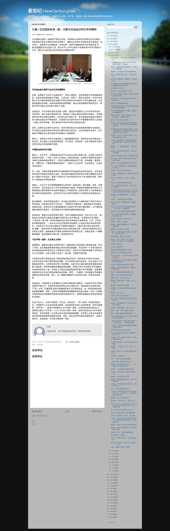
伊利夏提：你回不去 (118, 88)
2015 (111, 494)
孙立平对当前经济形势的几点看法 (122, 264)
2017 (111, 488)
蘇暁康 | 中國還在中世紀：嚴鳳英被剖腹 (124, 156)
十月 (113, 52)
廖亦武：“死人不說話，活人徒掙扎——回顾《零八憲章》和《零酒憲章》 (124, 240)
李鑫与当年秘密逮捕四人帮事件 (121, 250)
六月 (113, 456)
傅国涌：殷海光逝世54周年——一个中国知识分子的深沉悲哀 (124, 365)
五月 (113, 459)
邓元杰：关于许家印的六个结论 (121, 91)
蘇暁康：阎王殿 (116, 244)
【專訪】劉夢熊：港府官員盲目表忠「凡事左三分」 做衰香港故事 (123, 321)
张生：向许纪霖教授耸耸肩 (120, 388)
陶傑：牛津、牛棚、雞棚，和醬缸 (122, 310)
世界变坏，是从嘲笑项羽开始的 (121, 252)
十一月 (113, 49)
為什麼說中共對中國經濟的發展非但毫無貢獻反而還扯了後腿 (124, 84)
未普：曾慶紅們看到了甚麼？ (121, 447)
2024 (111, 41)
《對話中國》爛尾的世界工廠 (121, 361)
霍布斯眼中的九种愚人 (118, 435)
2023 (111, 44)
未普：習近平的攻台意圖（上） (121, 295)
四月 (113, 462)
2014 (111, 497)
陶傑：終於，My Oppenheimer (121, 278)
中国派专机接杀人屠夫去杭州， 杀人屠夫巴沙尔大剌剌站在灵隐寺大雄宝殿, (124, 191)
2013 (111, 500)
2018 (111, 486)
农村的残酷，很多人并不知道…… (122, 236)
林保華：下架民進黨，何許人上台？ (123, 307)
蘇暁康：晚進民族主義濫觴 (120, 285)
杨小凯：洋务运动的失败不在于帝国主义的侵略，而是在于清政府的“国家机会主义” (124, 124)
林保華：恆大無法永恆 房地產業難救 (123, 71)
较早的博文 (97, 411)
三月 (113, 465)
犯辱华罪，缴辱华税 (118, 356)
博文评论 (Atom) (42, 416)
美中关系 (40, 345)
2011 (111, 506)
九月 (113, 55)
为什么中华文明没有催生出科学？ (122, 410)
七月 (113, 453)
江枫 (48, 326)
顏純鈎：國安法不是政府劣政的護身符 (124, 425)
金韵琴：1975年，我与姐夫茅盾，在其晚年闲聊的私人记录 (124, 136)
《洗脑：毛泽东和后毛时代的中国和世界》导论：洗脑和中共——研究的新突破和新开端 (124, 393)
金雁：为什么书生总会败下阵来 (121, 275)
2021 (111, 477)
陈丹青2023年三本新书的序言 (121, 330)
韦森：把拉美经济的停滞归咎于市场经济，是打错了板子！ (124, 233)
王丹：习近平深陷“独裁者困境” (121, 359)
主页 (67, 411)
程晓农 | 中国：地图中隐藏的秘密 (122, 432)
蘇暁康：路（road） (117, 293)
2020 (111, 480)
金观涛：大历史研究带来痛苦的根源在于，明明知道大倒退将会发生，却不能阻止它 (124, 420)
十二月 (113, 47)
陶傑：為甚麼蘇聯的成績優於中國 (122, 272)
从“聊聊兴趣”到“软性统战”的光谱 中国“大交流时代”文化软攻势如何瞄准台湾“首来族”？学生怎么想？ (124, 130)
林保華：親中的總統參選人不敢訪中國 (124, 163)
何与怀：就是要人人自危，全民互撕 (123, 415)
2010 (111, 508)
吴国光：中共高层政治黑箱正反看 (122, 369)
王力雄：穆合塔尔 (117, 247)
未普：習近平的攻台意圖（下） (121, 120)
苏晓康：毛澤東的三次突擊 (120, 229)
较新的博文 (37, 411)
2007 (111, 517)
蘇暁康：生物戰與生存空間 (120, 376)
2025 (111, 38)
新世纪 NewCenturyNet (52, 11)
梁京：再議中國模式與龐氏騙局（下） (124, 313)
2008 (111, 514)
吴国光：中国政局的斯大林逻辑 (121, 199)
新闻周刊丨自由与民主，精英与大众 (123, 400)
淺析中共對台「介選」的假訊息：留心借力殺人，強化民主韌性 (124, 116)
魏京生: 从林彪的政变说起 (119, 103)
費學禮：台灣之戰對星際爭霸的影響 (123, 211)
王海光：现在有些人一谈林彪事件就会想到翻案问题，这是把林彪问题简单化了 (124, 141)
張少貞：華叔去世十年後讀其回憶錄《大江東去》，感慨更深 (123, 207)
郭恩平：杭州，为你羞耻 (119, 222)
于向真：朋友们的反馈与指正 (121, 170)
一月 (113, 471)
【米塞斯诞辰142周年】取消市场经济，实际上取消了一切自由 (124, 63)
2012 (111, 503)
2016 (111, 491)
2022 (111, 474)
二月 (113, 468)
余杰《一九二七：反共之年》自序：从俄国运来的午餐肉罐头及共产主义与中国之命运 (124, 405)
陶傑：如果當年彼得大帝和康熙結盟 (123, 413)
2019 (111, 483)
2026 (111, 36)
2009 (111, 511)
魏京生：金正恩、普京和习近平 (121, 219)
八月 (113, 451)
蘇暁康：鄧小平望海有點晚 (120, 398)
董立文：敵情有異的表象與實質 (121, 183)
